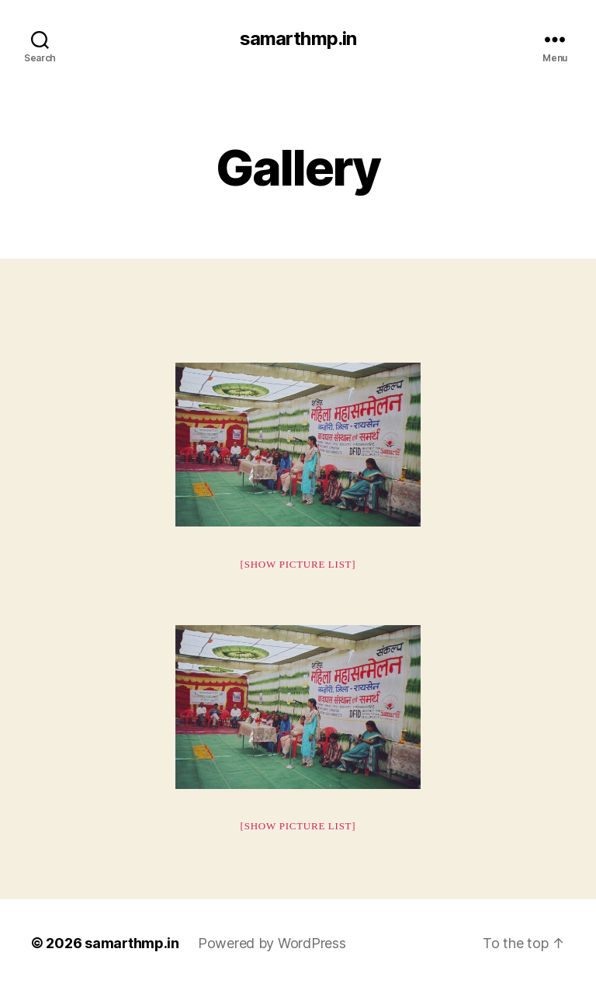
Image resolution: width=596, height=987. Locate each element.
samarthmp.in (297, 39)
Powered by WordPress (272, 943)
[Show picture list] (298, 564)
